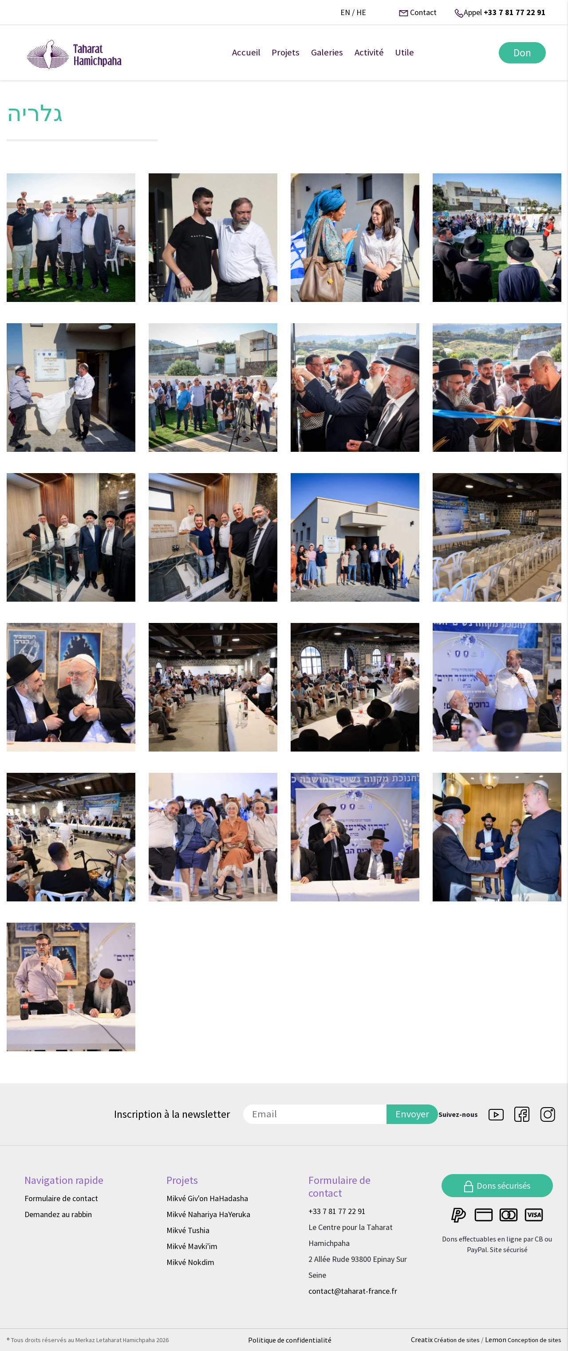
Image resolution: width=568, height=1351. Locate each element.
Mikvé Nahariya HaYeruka (208, 1214)
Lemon (523, 1339)
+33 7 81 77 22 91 (515, 12)
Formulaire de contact (61, 1198)
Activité (369, 52)
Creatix (446, 1339)
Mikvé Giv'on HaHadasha (207, 1198)
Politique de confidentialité (289, 1339)
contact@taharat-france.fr (352, 1291)
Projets (286, 52)
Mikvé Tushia (187, 1230)
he (361, 12)
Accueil (246, 52)
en (345, 12)
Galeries (327, 52)
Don (522, 52)
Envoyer (412, 1114)
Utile (404, 52)
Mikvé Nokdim (190, 1262)
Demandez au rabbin (58, 1214)
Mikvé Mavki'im (191, 1246)
